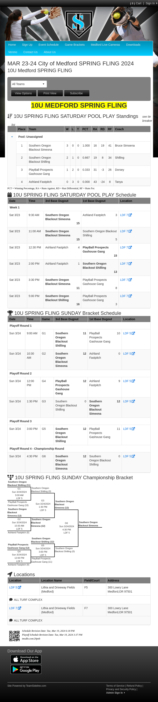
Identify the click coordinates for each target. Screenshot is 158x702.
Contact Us (30, 52)
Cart (135, 3)
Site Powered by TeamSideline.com (26, 685)
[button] (12, 137)
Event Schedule (48, 44)
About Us (50, 52)
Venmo (12, 52)
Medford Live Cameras (105, 44)
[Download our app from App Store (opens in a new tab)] (25, 659)
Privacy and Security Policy (121, 689)
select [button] (43, 84)
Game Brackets (75, 44)
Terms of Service (115, 685)
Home (12, 44)
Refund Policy (134, 685)
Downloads (133, 44)
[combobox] (25, 84)
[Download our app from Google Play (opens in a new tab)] (25, 669)
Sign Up (27, 44)
